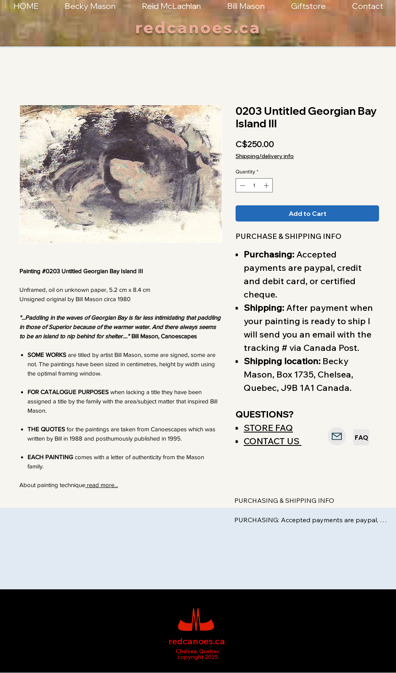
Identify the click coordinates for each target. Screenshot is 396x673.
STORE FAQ (268, 427)
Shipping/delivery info (265, 156)
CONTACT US (272, 441)
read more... (101, 484)
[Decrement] (241, 185)
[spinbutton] (254, 185)
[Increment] (267, 185)
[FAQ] (361, 437)
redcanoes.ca (198, 27)
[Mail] (337, 436)
